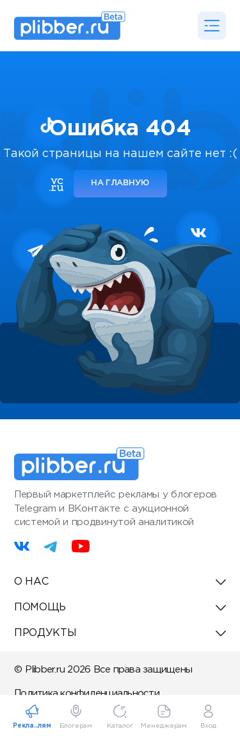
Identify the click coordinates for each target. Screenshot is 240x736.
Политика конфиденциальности (86, 693)
